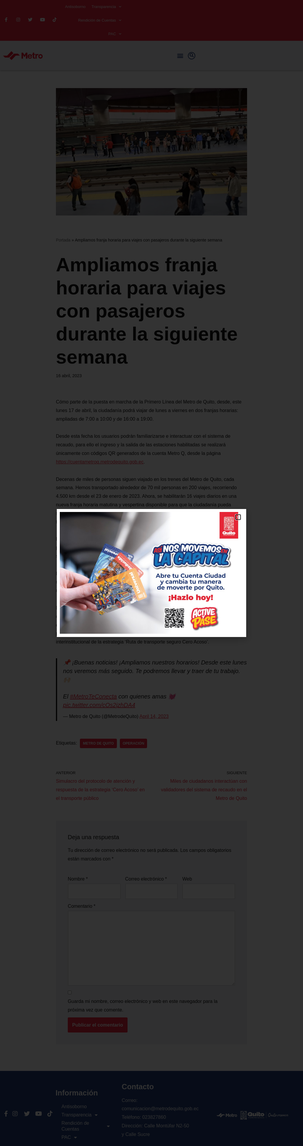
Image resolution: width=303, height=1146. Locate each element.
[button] (238, 517)
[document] (151, 573)
